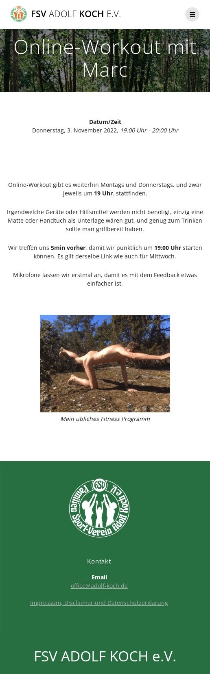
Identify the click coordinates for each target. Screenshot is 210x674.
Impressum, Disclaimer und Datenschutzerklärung (99, 603)
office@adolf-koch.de (99, 585)
